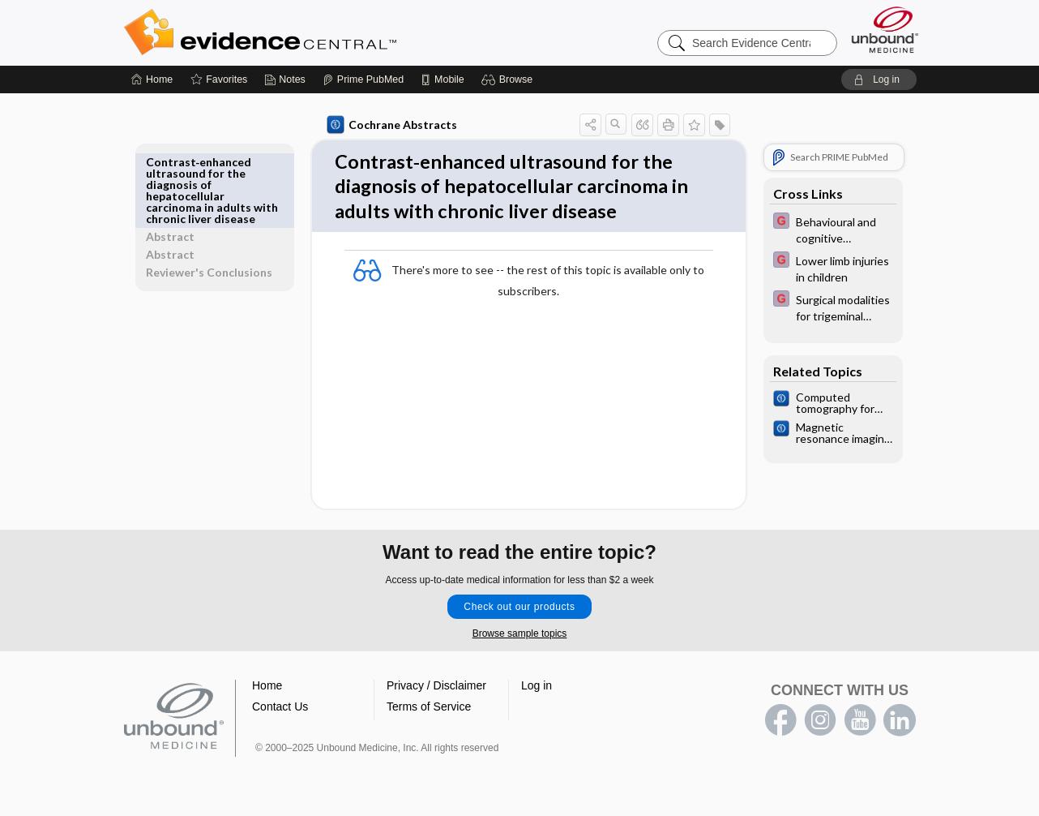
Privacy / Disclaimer (436, 691)
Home (267, 691)
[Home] (152, 79)
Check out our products (519, 613)
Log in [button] (536, 691)
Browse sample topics (519, 640)
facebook (780, 727)
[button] (509, 79)
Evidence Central (325, 32)
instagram (820, 727)
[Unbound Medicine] (885, 29)
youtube (860, 727)
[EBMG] (830, 228)
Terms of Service (429, 712)
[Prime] (363, 79)
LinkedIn (899, 727)
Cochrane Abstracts (389, 125)
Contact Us (280, 712)
